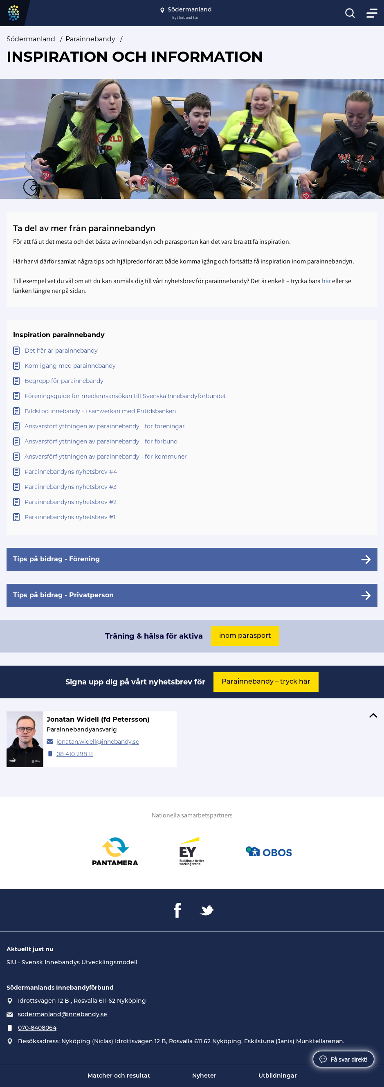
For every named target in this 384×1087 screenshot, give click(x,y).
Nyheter (204, 1076)
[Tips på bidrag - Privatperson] (192, 595)
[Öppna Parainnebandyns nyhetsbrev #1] (192, 517)
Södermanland (31, 39)
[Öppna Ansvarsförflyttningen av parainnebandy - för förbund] (192, 441)
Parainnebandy (90, 39)
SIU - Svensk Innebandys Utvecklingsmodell (72, 963)
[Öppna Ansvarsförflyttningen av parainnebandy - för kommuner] (192, 456)
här (326, 281)
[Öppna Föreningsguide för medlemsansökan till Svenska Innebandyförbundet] (192, 396)
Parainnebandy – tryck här (266, 682)
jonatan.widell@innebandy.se (97, 741)
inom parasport (245, 636)
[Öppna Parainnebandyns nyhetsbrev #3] (192, 487)
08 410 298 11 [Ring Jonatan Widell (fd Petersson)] (74, 754)
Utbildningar (277, 1076)
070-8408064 (37, 1028)
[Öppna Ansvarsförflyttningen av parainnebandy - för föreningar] (192, 426)
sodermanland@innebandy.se (62, 1015)
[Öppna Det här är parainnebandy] (192, 351)
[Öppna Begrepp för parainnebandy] (192, 381)
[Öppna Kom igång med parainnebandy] (192, 366)
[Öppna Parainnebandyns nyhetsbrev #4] (192, 472)
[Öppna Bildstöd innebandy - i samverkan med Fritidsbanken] (192, 411)
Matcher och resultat (119, 1076)
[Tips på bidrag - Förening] (192, 559)
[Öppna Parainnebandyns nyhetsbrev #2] (192, 502)
